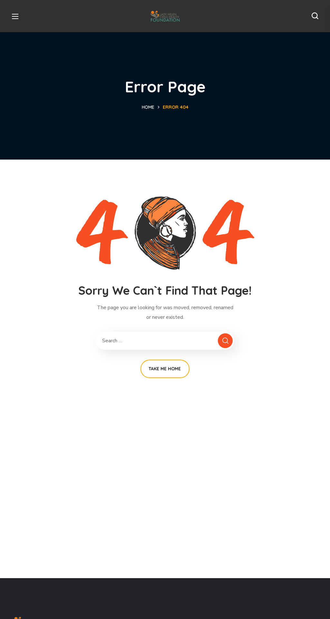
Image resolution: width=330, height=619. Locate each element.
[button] (315, 16)
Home (148, 107)
